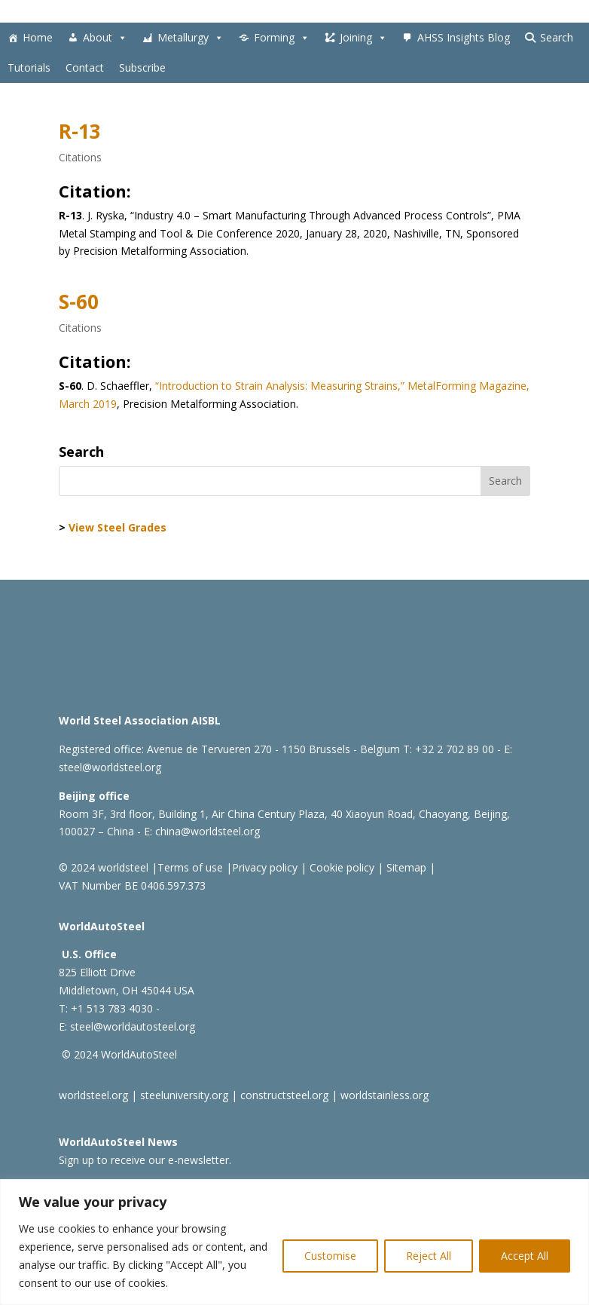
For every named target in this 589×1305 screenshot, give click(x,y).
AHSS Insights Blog (463, 37)
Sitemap (404, 867)
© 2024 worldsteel (103, 867)
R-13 (80, 131)
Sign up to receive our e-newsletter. (145, 1160)
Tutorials (29, 67)
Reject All (428, 1255)
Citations (80, 157)
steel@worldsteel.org (110, 767)
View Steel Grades (117, 527)
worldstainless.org (384, 1095)
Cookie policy (340, 867)
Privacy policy (265, 867)
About (105, 38)
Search (556, 37)
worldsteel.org (93, 1095)
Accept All (524, 1255)
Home (38, 37)
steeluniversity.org (184, 1095)
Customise (330, 1255)
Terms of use (190, 867)
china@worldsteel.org (207, 831)
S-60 (79, 301)
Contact (85, 67)
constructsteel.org (284, 1095)
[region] (294, 1242)
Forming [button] (282, 38)
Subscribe (142, 67)
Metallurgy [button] (190, 38)
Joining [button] (363, 38)
